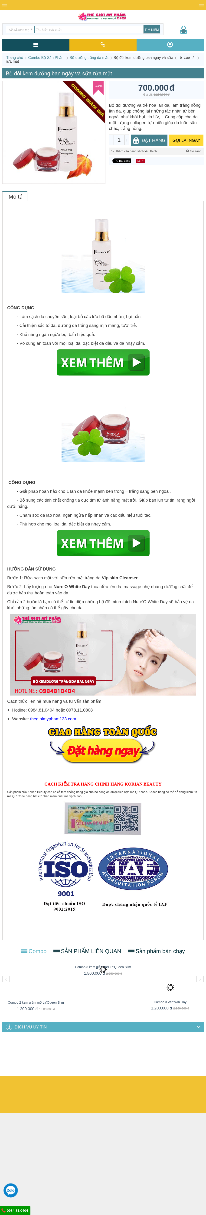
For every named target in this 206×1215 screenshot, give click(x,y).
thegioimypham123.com (53, 718)
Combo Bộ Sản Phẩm (46, 58)
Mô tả (16, 196)
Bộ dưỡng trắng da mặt (89, 58)
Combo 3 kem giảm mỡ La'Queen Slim (103, 967)
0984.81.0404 (14, 1210)
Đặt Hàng (149, 140)
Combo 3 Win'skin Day (170, 1002)
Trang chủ (14, 58)
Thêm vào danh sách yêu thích (134, 151)
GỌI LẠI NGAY (186, 140)
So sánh (193, 151)
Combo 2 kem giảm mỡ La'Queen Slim (36, 1002)
